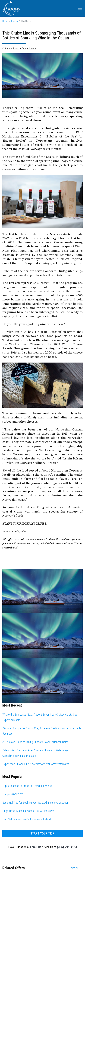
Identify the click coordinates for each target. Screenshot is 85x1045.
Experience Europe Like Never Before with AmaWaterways (35, 764)
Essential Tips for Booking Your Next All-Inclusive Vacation (35, 802)
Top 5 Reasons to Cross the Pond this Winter (27, 786)
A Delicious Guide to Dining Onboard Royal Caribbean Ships (35, 742)
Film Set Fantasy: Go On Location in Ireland (26, 819)
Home (5, 21)
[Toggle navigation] (80, 8)
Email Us (35, 847)
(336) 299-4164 (67, 847)
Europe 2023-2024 (12, 794)
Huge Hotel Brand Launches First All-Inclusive (28, 811)
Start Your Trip (42, 833)
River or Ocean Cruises (25, 48)
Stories (14, 21)
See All (75, 868)
